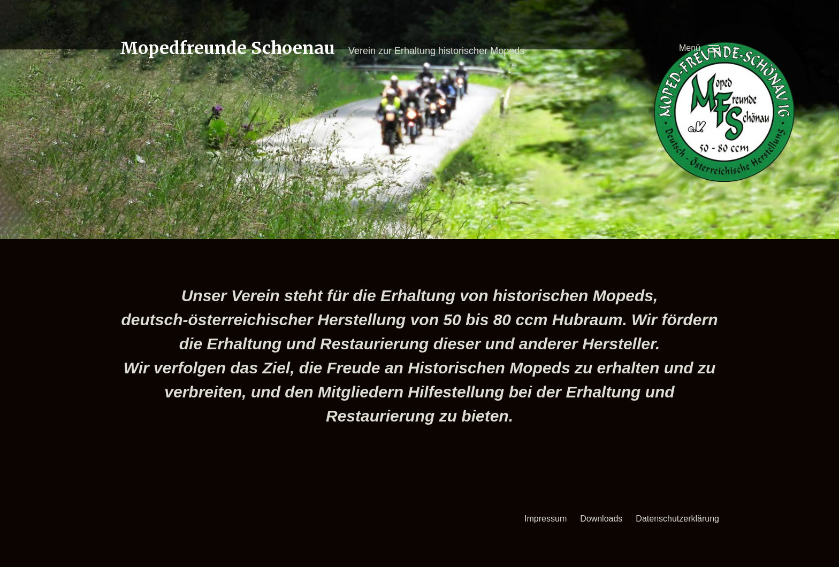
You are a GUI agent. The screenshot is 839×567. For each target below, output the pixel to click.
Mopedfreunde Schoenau (227, 48)
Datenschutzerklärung (677, 518)
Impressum (545, 518)
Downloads (601, 518)
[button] (699, 48)
